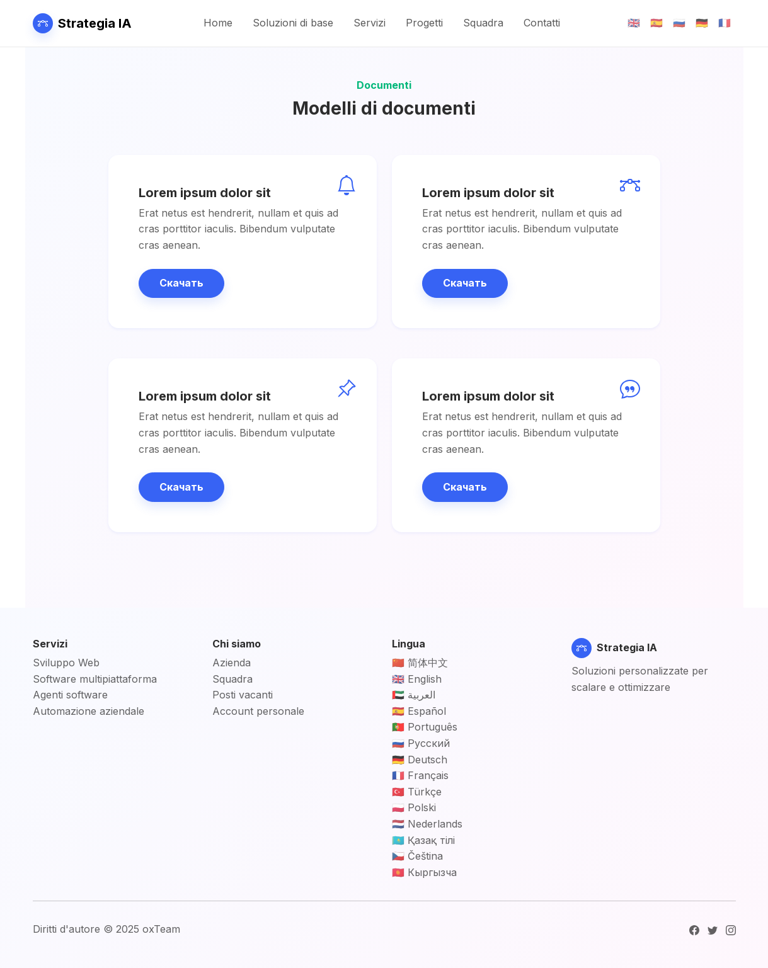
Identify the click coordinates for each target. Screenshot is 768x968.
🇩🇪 (702, 22)
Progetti (424, 22)
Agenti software (70, 694)
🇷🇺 (679, 22)
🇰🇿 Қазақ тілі (423, 840)
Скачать (181, 282)
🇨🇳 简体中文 (420, 662)
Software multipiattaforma (95, 679)
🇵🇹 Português (424, 726)
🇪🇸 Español (419, 711)
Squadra (483, 22)
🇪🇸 (656, 22)
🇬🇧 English (417, 679)
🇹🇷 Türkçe (417, 791)
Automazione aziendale (88, 711)
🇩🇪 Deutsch (419, 759)
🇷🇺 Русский (421, 743)
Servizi (369, 22)
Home (217, 22)
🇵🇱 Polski (414, 807)
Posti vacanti (242, 694)
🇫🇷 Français (420, 775)
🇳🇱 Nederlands (427, 823)
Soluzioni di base (293, 22)
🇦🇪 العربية (413, 694)
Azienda (231, 662)
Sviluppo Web (66, 662)
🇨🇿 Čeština (417, 856)
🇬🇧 (634, 22)
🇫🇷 (724, 22)
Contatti (542, 22)
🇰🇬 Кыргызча (424, 872)
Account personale (258, 711)
